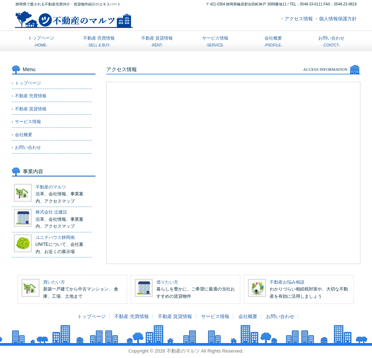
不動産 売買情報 (99, 42)
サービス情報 (215, 42)
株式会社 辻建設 (51, 212)
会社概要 (273, 42)
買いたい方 (54, 282)
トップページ (41, 42)
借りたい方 (167, 282)
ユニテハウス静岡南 (55, 237)
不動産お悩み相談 (287, 282)
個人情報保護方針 (338, 18)
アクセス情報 (299, 18)
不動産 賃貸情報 (157, 42)
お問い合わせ (331, 42)
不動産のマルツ (51, 187)
